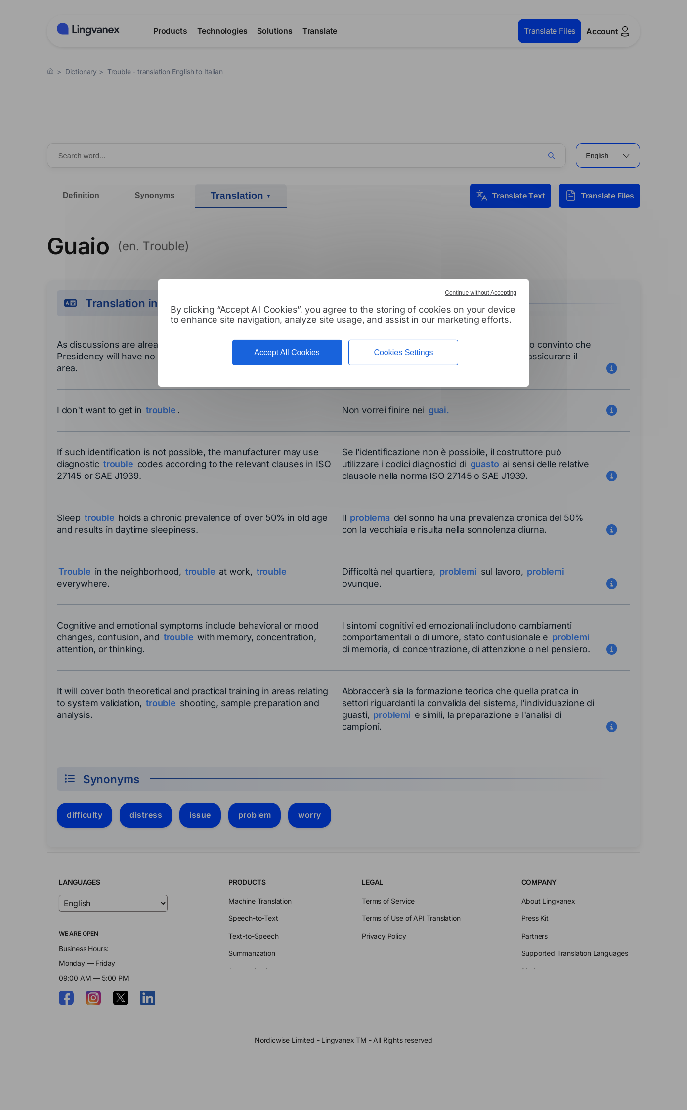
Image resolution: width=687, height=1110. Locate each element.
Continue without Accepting (480, 292)
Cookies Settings (403, 352)
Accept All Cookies (287, 352)
